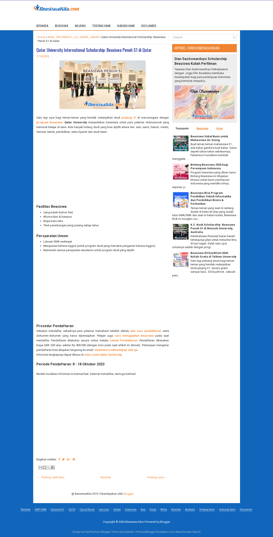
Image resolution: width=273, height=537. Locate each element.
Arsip (219, 128)
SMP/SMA (40, 509)
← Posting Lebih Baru (51, 477)
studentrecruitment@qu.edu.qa (115, 350)
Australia (190, 509)
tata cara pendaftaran (145, 331)
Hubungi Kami (227, 509)
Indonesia (130, 509)
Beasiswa (202, 128)
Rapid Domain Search (188, 532)
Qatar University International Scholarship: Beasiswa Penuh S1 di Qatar (94, 50)
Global (117, 509)
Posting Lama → (157, 477)
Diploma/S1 (57, 509)
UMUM (94, 37)
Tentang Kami (207, 509)
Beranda (42, 26)
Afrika (164, 509)
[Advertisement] (102, 169)
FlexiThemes (92, 532)
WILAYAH (80, 26)
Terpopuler (182, 128)
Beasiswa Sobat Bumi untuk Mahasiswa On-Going (209, 138)
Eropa (153, 509)
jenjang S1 (129, 117)
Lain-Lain (104, 509)
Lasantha (128, 532)
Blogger (128, 493)
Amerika (176, 509)
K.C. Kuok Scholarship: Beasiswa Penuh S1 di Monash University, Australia (212, 228)
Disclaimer (246, 509)
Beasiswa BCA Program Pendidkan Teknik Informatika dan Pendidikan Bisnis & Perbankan (210, 198)
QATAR (84, 37)
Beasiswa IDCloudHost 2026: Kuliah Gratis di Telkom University (213, 254)
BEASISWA (61, 26)
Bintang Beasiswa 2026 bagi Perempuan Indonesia (209, 166)
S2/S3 (72, 509)
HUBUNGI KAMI (126, 26)
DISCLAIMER (148, 26)
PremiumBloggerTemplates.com (155, 532)
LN (76, 37)
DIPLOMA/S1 (64, 37)
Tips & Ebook (87, 509)
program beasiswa (49, 122)
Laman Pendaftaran (123, 340)
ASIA (51, 37)
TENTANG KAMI (101, 26)
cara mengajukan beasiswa (134, 335)
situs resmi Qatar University (103, 354)
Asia (143, 509)
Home (41, 37)
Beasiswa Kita (134, 521)
